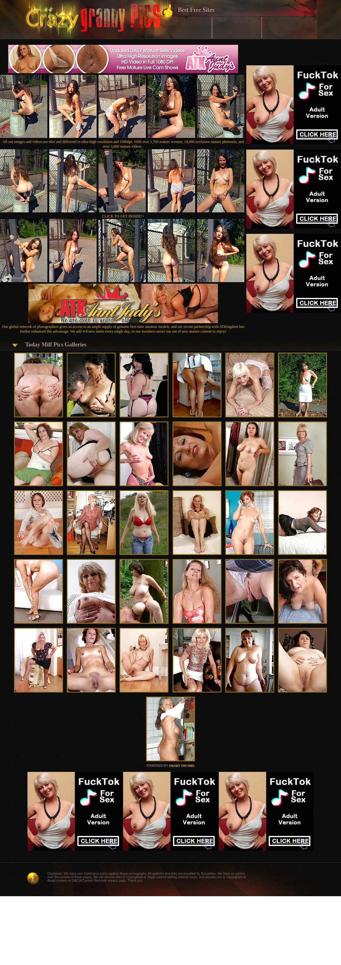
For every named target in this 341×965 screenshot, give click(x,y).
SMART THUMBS (181, 765)
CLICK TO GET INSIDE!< (123, 216)
